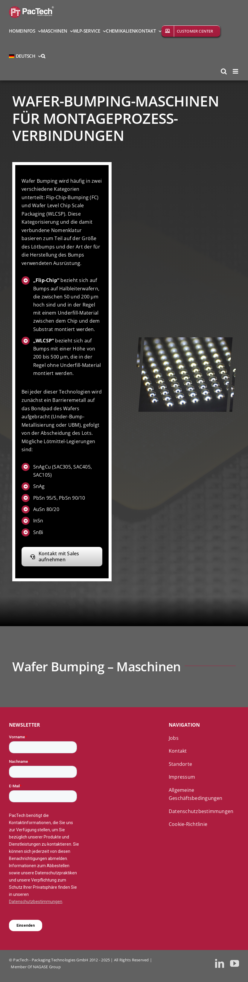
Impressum (182, 777)
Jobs (174, 738)
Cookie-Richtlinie (188, 824)
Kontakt (178, 751)
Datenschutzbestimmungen (201, 811)
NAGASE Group (47, 966)
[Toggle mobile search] (224, 71)
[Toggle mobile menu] (236, 71)
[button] (43, 55)
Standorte (180, 764)
